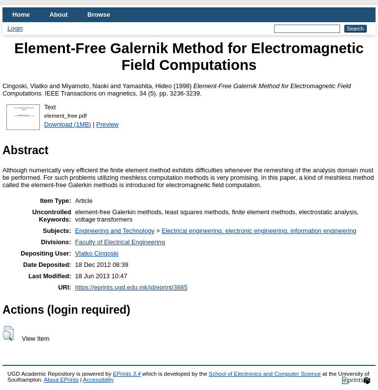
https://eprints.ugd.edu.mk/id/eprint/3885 (131, 287)
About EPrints (61, 380)
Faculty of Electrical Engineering (120, 242)
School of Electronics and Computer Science (265, 374)
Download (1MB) (67, 124)
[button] (8, 333)
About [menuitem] (59, 14)
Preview (107, 124)
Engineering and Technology (115, 230)
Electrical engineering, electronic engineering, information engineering (258, 230)
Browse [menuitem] (99, 14)
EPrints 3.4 (126, 374)
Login (15, 28)
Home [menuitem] (21, 14)
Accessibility (98, 380)
